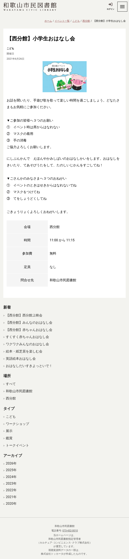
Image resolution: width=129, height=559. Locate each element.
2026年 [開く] (11, 466)
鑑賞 (9, 441)
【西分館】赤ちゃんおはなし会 (29, 333)
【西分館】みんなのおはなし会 (29, 325)
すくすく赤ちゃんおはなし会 (27, 340)
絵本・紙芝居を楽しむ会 (24, 354)
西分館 (86, 20)
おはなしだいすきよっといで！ (29, 369)
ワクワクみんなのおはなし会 (27, 347)
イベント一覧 (62, 20)
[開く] (122, 7)
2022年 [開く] (11, 493)
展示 (9, 434)
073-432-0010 (70, 530)
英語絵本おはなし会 (21, 361)
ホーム (48, 20)
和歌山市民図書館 (19, 394)
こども (76, 20)
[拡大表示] (64, 76)
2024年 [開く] (11, 480)
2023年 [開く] (11, 486)
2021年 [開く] (11, 500)
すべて (11, 387)
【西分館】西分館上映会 (24, 318)
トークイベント (17, 448)
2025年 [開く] (11, 473)
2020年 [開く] (11, 506)
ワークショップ (17, 427)
